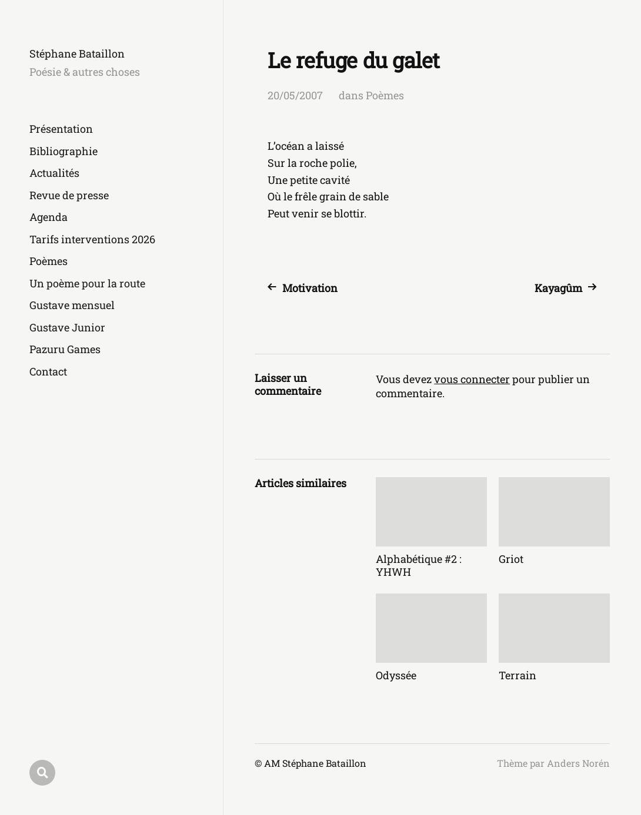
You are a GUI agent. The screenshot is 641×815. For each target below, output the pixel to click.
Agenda (48, 217)
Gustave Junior (67, 327)
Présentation (61, 129)
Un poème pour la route (87, 283)
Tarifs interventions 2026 (92, 239)
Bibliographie (63, 151)
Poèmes (48, 261)
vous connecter (472, 379)
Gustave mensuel (72, 305)
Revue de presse (69, 195)
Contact (48, 371)
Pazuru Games (65, 349)
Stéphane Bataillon (77, 53)
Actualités (54, 173)
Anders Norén (578, 763)
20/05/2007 (295, 95)
